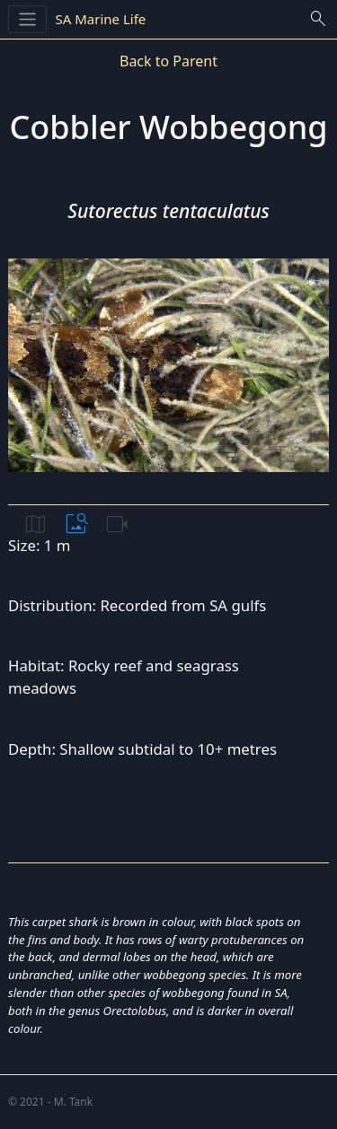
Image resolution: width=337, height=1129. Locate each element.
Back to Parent (168, 61)
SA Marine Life (101, 19)
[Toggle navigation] (27, 19)
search (318, 19)
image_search (76, 524)
